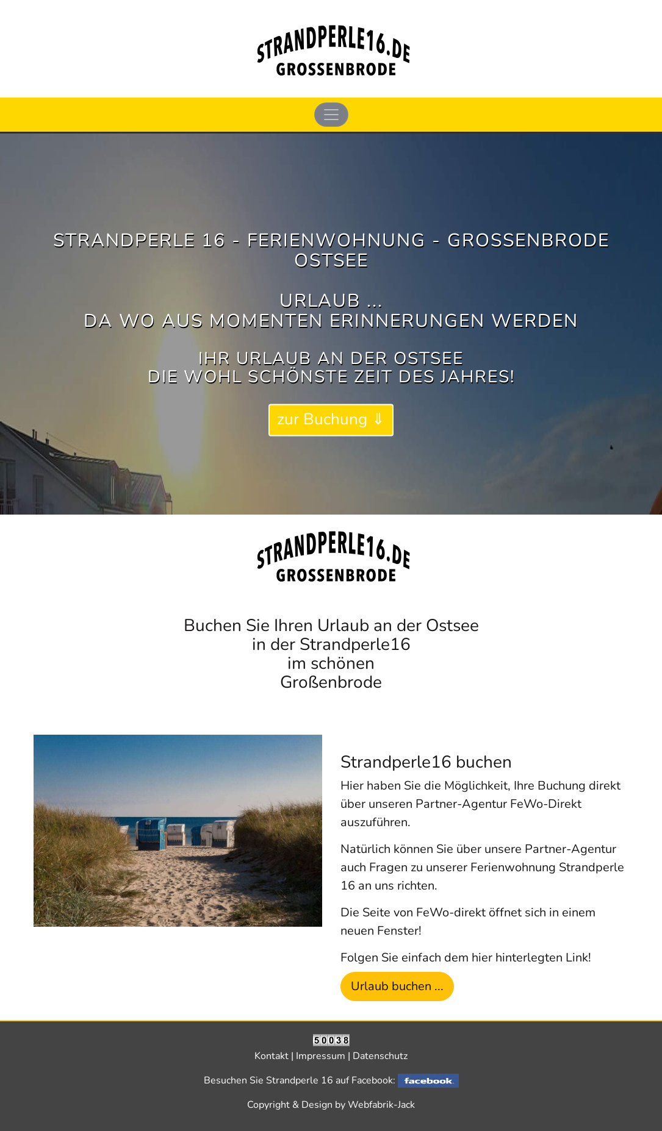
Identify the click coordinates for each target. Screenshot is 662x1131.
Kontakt (272, 1056)
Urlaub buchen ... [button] (397, 986)
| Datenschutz (378, 1056)
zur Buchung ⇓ (331, 419)
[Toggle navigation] (331, 114)
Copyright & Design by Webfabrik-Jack (331, 1104)
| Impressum (319, 1056)
